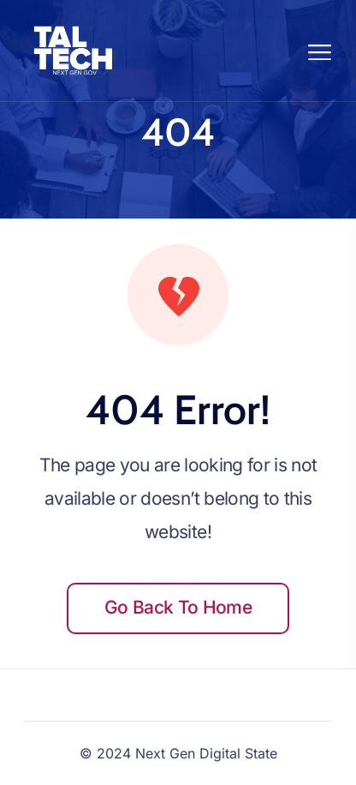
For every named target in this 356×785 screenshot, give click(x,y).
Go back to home (178, 607)
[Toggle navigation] (320, 50)
